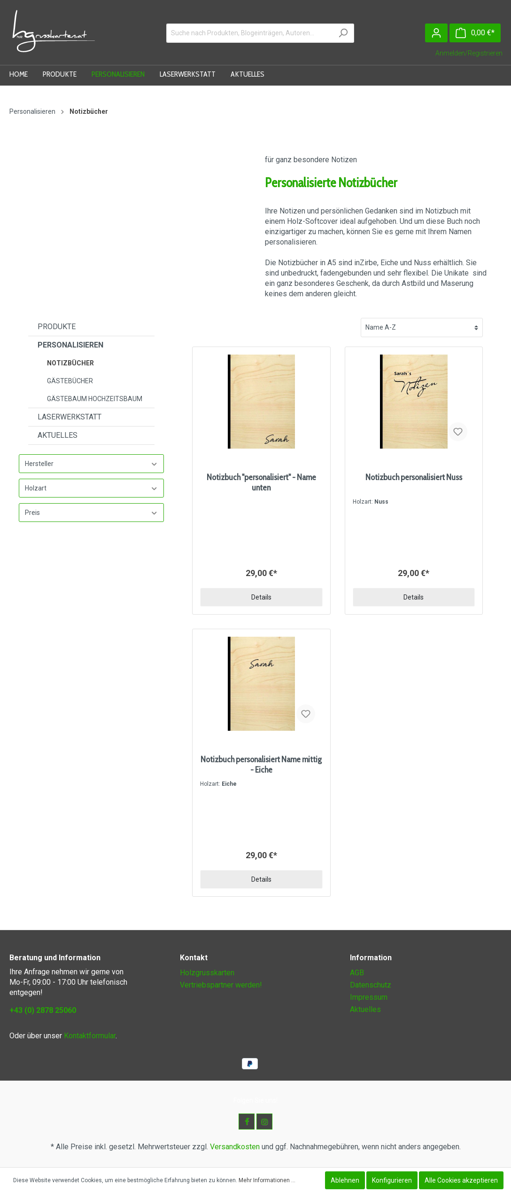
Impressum (368, 997)
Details (261, 597)
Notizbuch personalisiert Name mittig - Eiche (261, 764)
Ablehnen (345, 1180)
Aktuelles (57, 435)
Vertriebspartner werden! (221, 984)
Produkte (57, 326)
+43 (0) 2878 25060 (42, 1010)
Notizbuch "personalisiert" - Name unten (261, 482)
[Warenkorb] (475, 33)
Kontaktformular (90, 1035)
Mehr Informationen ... (267, 1180)
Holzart (91, 488)
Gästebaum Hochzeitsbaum (94, 399)
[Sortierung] (422, 327)
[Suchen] (343, 33)
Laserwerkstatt (69, 416)
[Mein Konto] (436, 33)
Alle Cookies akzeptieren (461, 1180)
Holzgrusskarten (207, 972)
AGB (357, 972)
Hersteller (91, 464)
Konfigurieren (392, 1180)
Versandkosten (235, 1146)
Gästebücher (70, 381)
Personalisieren (70, 344)
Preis (91, 513)
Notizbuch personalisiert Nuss (413, 477)
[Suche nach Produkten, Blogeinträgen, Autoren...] (249, 33)
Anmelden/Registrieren (469, 53)
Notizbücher (70, 363)
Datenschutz (370, 984)
